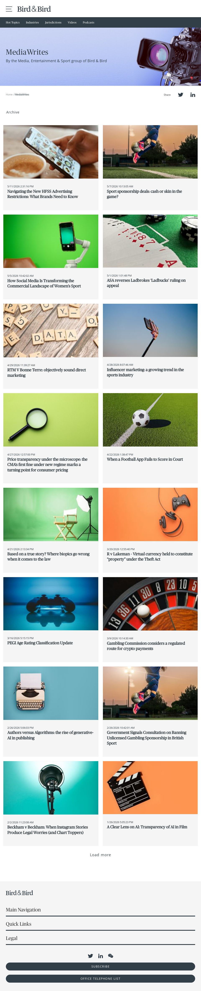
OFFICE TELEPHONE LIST (101, 979)
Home (9, 94)
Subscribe (100, 966)
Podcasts (88, 22)
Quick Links (18, 924)
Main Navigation (23, 909)
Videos (72, 22)
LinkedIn (193, 95)
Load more (100, 854)
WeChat (110, 955)
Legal (11, 938)
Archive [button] (12, 112)
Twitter (180, 95)
